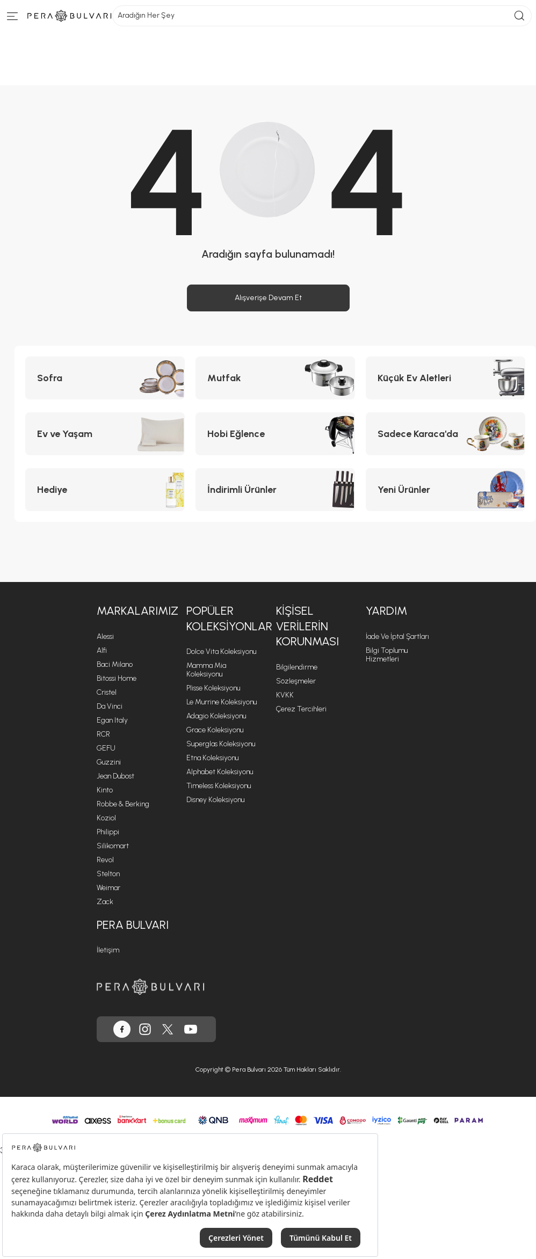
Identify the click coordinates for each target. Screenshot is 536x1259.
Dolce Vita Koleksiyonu (221, 651)
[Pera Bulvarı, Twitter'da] (167, 1029)
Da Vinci (109, 706)
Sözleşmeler (296, 681)
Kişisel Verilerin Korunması (307, 626)
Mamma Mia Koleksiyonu (206, 670)
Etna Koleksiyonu (212, 757)
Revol (105, 859)
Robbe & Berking (123, 804)
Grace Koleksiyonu (214, 729)
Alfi (102, 650)
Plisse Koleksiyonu (213, 688)
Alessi (105, 636)
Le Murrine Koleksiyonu (221, 702)
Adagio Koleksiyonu (216, 716)
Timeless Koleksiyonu (218, 785)
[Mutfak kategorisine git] (275, 377)
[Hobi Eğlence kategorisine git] (275, 433)
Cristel (107, 692)
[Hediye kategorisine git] (105, 489)
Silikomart (113, 845)
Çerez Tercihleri (301, 709)
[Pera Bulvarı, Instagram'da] (145, 1029)
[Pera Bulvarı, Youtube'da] (190, 1029)
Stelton (108, 873)
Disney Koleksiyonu (215, 799)
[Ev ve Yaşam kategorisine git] (105, 433)
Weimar (108, 887)
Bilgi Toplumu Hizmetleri (387, 655)
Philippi (108, 831)
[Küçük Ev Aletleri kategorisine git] (445, 377)
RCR (103, 734)
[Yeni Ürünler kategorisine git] (445, 489)
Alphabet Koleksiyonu (219, 771)
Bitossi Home (116, 678)
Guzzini (109, 762)
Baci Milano (115, 664)
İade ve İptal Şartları (397, 636)
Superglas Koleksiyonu (220, 743)
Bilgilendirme (296, 667)
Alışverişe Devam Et (268, 297)
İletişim (108, 950)
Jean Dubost (115, 776)
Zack (105, 901)
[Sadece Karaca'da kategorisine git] (445, 433)
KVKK (285, 695)
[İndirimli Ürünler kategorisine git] (275, 489)
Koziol (106, 818)
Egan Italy (112, 720)
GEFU (106, 748)
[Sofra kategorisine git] (105, 377)
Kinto (105, 790)
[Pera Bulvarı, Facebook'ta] (122, 1029)
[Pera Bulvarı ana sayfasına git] (150, 986)
